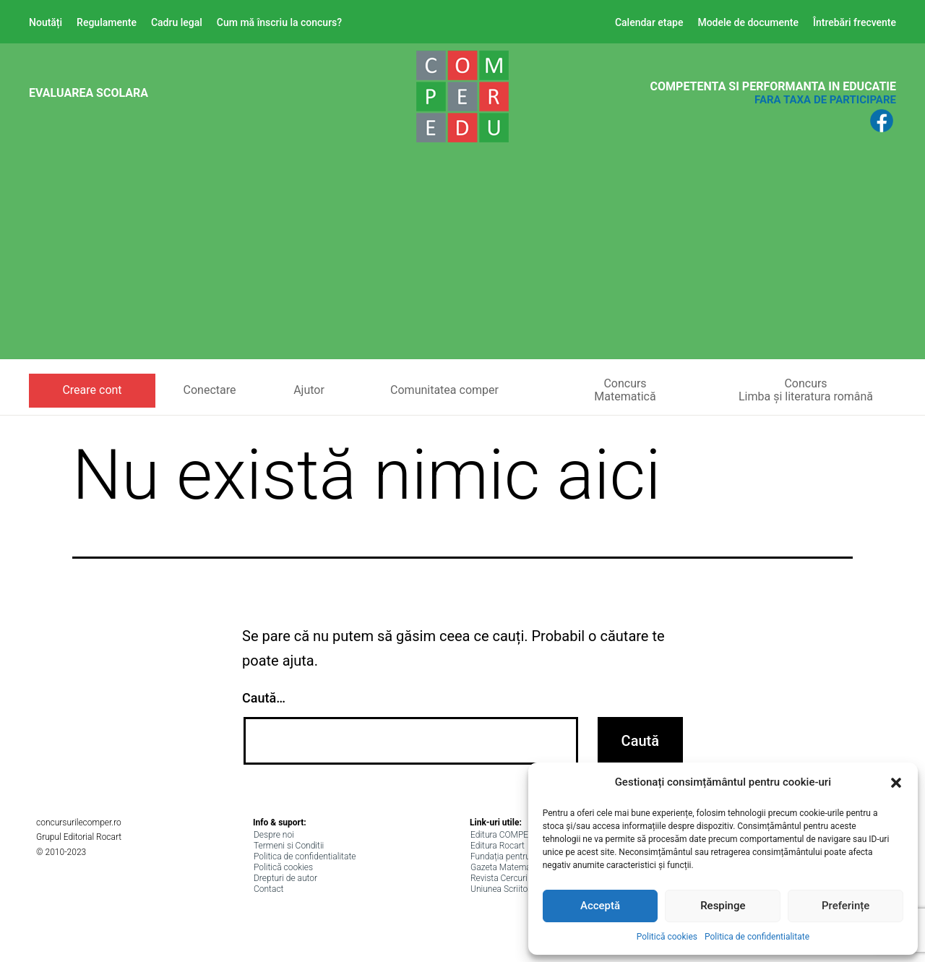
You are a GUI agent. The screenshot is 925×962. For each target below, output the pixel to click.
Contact (268, 889)
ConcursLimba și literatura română (806, 390)
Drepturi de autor (285, 878)
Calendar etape (649, 22)
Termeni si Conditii (289, 846)
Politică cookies (667, 937)
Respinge (722, 905)
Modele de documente (748, 22)
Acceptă (600, 905)
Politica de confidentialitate (757, 937)
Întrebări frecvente (854, 22)
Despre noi (274, 835)
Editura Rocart (497, 846)
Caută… (263, 697)
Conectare (210, 390)
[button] (896, 783)
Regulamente (107, 22)
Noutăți (45, 22)
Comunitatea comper (444, 390)
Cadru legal (176, 22)
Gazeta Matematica (507, 867)
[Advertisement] (462, 258)
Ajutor (308, 390)
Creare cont (91, 390)
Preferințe (845, 905)
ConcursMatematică (624, 390)
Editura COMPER (502, 835)
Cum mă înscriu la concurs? (279, 22)
